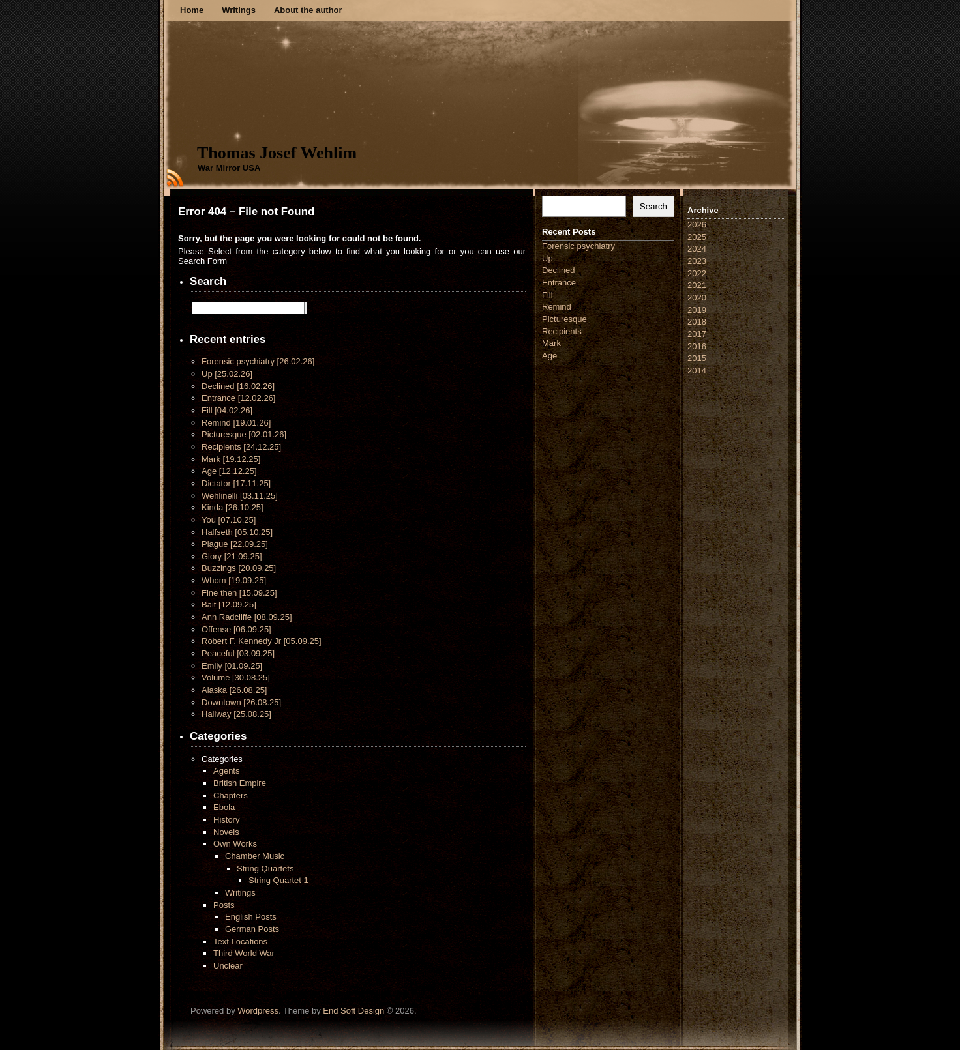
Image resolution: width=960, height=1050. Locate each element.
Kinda (232, 507)
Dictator (236, 483)
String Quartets (265, 868)
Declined (238, 386)
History (226, 819)
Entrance (238, 398)
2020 (696, 297)
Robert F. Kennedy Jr (262, 641)
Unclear (228, 965)
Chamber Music (254, 856)
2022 (696, 273)
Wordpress (257, 1010)
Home (191, 10)
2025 (696, 237)
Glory (232, 556)
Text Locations (240, 941)
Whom (234, 580)
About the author (308, 10)
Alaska (234, 690)
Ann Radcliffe (247, 617)
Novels (226, 832)
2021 (696, 285)
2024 (696, 249)
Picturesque (244, 434)
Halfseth (237, 532)
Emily (232, 666)
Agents (226, 771)
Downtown (241, 702)
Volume (236, 677)
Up (227, 374)
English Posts (251, 917)
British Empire (239, 783)
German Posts (252, 929)
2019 (696, 310)
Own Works (235, 844)
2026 (696, 224)
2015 (696, 358)
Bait (229, 604)
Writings (239, 10)
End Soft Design (353, 1010)
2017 (696, 334)
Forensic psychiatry (258, 361)
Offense (236, 629)
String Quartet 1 (278, 880)
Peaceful (238, 653)
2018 (696, 322)
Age (229, 471)
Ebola (224, 807)
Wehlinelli (240, 496)
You (229, 520)
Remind (236, 423)
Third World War (244, 953)
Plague (235, 544)
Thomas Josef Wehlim (277, 152)
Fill (227, 410)
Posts (224, 905)
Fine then (239, 593)
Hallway (236, 714)
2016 (696, 346)
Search (653, 206)
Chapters (230, 795)
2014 (696, 370)
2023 (696, 261)
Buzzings (239, 568)
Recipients (241, 447)
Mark (231, 459)
